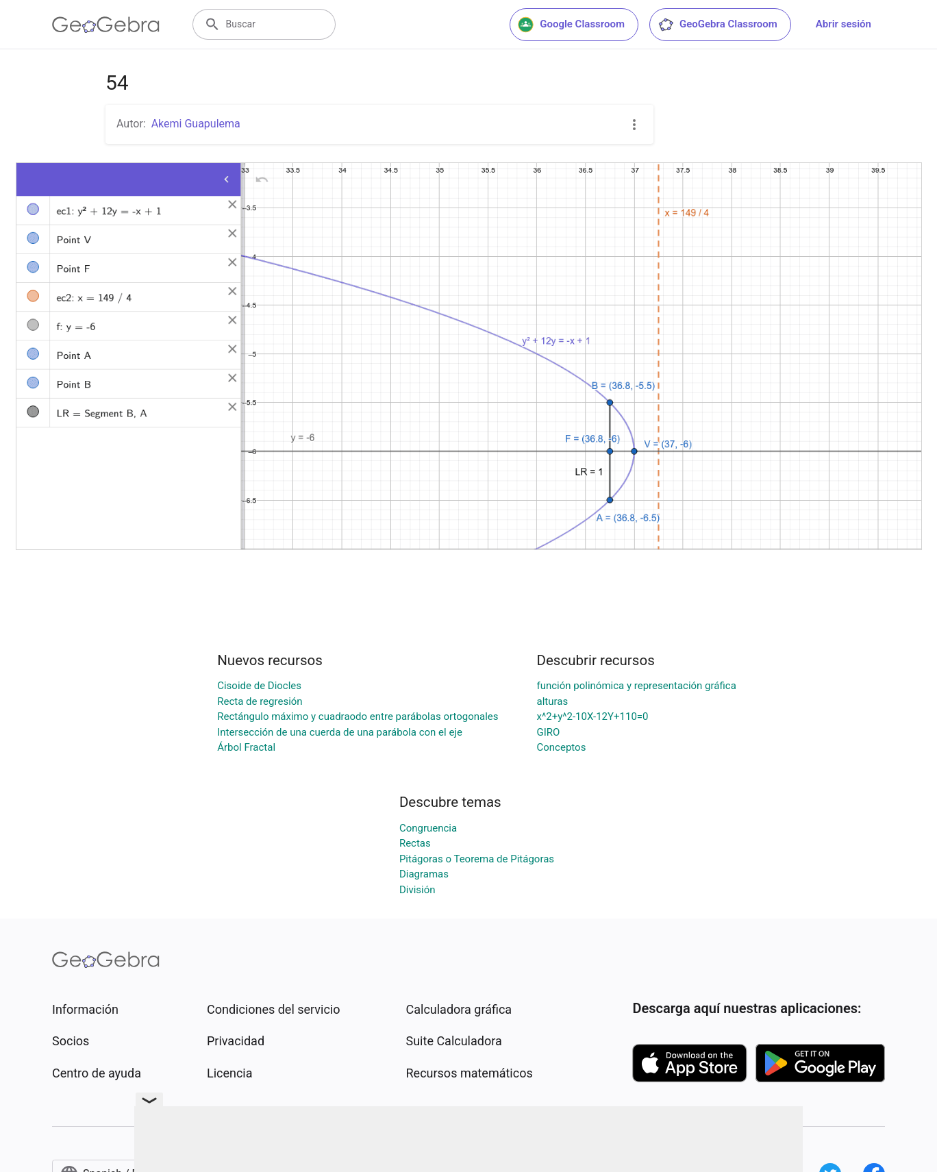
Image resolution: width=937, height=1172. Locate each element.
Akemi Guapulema (195, 123)
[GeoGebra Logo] (106, 24)
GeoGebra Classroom (717, 24)
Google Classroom (571, 24)
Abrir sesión (843, 24)
